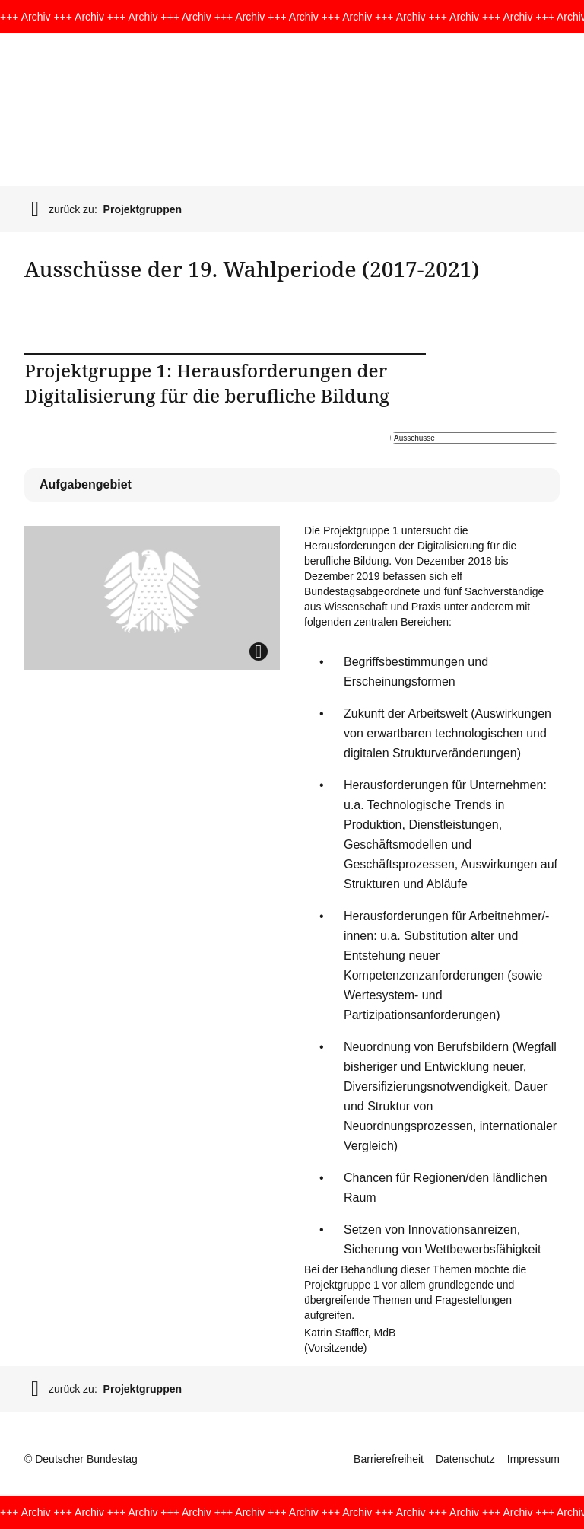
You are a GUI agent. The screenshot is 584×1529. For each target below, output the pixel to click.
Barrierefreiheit (389, 1459)
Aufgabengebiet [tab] (86, 484)
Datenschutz (465, 1459)
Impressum (533, 1459)
